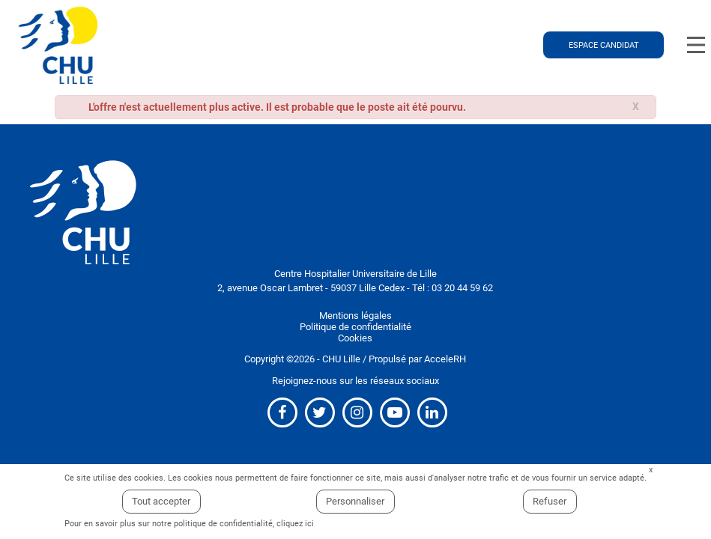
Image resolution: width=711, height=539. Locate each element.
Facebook (282, 412)
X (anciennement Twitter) (320, 412)
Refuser (549, 501)
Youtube (395, 412)
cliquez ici (295, 524)
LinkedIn (432, 412)
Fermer (651, 470)
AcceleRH (445, 359)
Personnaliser (355, 501)
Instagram (357, 412)
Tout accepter (161, 501)
